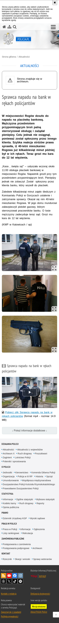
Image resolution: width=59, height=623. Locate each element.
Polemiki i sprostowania (14, 461)
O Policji (6, 467)
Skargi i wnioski (22, 559)
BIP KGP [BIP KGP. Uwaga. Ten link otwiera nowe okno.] (42, 576)
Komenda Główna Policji (43, 472)
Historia (39, 476)
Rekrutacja (27, 533)
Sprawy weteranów (42, 559)
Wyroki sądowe (37, 518)
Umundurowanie (11, 480)
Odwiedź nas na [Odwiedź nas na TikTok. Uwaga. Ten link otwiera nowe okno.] (14, 581)
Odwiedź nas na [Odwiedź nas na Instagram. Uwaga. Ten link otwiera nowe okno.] (20, 575)
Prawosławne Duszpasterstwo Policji (21, 488)
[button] (53, 27)
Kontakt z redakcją (8, 593)
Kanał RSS (3, 575)
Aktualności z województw (30, 449)
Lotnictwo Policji (23, 457)
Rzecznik (7, 559)
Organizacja (9, 476)
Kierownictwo (21, 472)
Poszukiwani (41, 453)
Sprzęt (49, 476)
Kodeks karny (9, 503)
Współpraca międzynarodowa (36, 480)
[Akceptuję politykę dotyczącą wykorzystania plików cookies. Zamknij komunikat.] (54, 2)
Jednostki (7, 472)
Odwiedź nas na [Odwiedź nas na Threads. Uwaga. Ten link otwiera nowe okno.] (3, 581)
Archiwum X (9, 453)
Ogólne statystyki (24, 499)
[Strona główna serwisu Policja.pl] (4, 27)
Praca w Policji (9, 523)
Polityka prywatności (9, 616)
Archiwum (37, 548)
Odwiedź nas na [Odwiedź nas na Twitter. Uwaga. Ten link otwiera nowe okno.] (9, 581)
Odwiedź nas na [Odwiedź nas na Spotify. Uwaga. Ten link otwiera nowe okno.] (20, 581)
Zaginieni (7, 457)
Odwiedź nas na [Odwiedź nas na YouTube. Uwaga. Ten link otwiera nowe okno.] (9, 575)
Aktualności (24, 56)
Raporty (40, 503)
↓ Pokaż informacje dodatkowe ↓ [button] (29, 430)
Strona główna (9, 56)
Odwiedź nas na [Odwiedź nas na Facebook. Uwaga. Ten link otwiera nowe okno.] (14, 575)
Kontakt (6, 553)
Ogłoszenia (39, 529)
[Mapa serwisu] (9, 27)
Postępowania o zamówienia (17, 544)
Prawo (5, 512)
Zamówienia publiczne (13, 538)
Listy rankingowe (11, 533)
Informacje (8, 499)
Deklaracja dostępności (40, 593)
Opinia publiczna (11, 507)
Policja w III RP (25, 476)
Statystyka (7, 493)
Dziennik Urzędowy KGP (15, 518)
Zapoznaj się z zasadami (11, 612)
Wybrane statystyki (45, 499)
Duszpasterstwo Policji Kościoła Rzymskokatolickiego (29, 484)
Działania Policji (10, 444)
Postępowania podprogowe (16, 548)
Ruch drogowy (25, 453)
